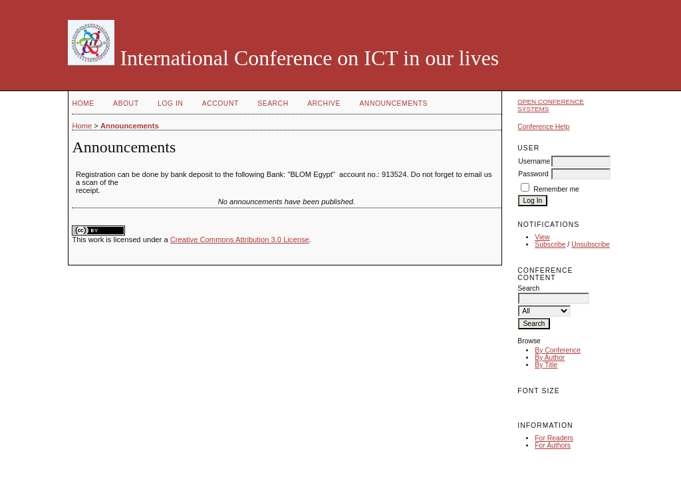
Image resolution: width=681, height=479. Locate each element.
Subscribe (550, 244)
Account (220, 103)
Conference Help (543, 126)
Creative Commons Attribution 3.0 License (239, 239)
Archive (323, 103)
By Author (550, 357)
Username (534, 161)
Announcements (393, 103)
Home (83, 103)
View (542, 237)
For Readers (554, 438)
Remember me (556, 189)
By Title (546, 365)
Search (272, 103)
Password (533, 174)
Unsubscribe (590, 244)
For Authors (553, 445)
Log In (170, 103)
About (125, 103)
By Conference (558, 350)
